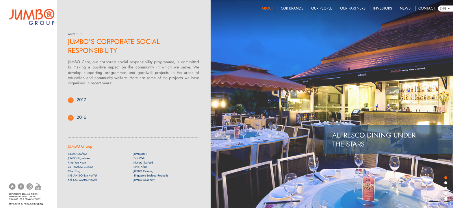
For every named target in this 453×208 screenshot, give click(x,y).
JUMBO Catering (143, 171)
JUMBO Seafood (78, 154)
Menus (15, 51)
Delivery (16, 42)
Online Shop (20, 93)
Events (15, 85)
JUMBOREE (139, 154)
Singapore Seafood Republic (150, 176)
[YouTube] (38, 186)
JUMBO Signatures (79, 158)
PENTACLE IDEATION (33, 204)
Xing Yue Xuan (77, 163)
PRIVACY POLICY (32, 199)
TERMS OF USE (15, 199)
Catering (17, 76)
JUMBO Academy (143, 180)
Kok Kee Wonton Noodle (83, 180)
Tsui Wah (138, 158)
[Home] (32, 16)
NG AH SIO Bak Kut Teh (83, 176)
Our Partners (352, 8)
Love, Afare (139, 167)
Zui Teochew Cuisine (81, 167)
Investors (382, 8)
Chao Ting (74, 171)
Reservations (21, 34)
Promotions (20, 59)
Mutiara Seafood (142, 163)
